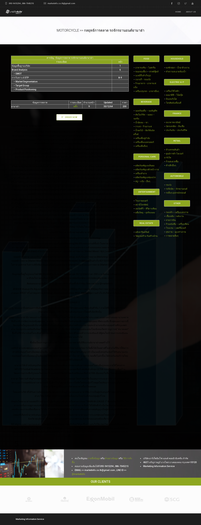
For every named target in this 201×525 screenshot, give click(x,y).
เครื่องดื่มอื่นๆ (141, 146)
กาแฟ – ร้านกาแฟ (143, 126)
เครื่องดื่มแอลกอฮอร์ (144, 142)
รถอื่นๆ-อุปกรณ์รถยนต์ (176, 193)
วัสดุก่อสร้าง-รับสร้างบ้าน (146, 236)
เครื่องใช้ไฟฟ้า (172, 91)
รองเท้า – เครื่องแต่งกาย (177, 212)
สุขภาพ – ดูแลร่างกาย (176, 232)
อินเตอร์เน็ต (171, 99)
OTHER (177, 203)
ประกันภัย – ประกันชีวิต (176, 130)
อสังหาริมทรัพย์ (142, 232)
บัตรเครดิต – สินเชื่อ (175, 126)
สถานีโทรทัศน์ (141, 205)
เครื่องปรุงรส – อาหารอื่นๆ (147, 91)
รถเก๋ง (168, 185)
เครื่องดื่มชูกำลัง (142, 138)
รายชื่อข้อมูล (94, 458)
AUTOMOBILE (177, 176)
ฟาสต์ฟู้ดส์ (153, 71)
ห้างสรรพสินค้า (173, 150)
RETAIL (177, 141)
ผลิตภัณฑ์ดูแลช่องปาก (145, 177)
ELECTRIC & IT (177, 82)
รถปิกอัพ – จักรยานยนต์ (176, 189)
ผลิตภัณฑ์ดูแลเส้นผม (145, 165)
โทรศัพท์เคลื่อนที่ (173, 103)
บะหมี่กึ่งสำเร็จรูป (143, 75)
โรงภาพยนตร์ (141, 201)
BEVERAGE (146, 102)
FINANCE (177, 113)
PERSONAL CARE (147, 157)
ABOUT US (191, 12)
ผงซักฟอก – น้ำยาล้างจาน (177, 67)
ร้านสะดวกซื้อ (172, 161)
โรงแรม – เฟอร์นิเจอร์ (176, 228)
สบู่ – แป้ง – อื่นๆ (142, 181)
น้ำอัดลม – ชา (141, 122)
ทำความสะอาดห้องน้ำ (176, 71)
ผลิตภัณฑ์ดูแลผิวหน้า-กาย (147, 169)
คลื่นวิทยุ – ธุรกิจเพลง (145, 212)
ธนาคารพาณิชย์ (173, 122)
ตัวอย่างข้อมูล (111, 458)
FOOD (146, 59)
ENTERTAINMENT (147, 192)
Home (178, 12)
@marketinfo (78, 474)
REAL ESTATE (146, 223)
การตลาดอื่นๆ (172, 236)
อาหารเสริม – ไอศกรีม (145, 67)
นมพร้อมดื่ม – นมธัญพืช (146, 111)
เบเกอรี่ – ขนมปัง (143, 79)
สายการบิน (171, 220)
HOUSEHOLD (177, 59)
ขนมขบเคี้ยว (141, 71)
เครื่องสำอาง (141, 173)
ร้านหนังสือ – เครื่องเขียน (177, 224)
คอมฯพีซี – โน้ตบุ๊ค (174, 95)
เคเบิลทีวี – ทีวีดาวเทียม (146, 208)
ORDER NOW (71, 117)
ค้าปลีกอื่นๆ (171, 165)
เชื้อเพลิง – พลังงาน (175, 216)
